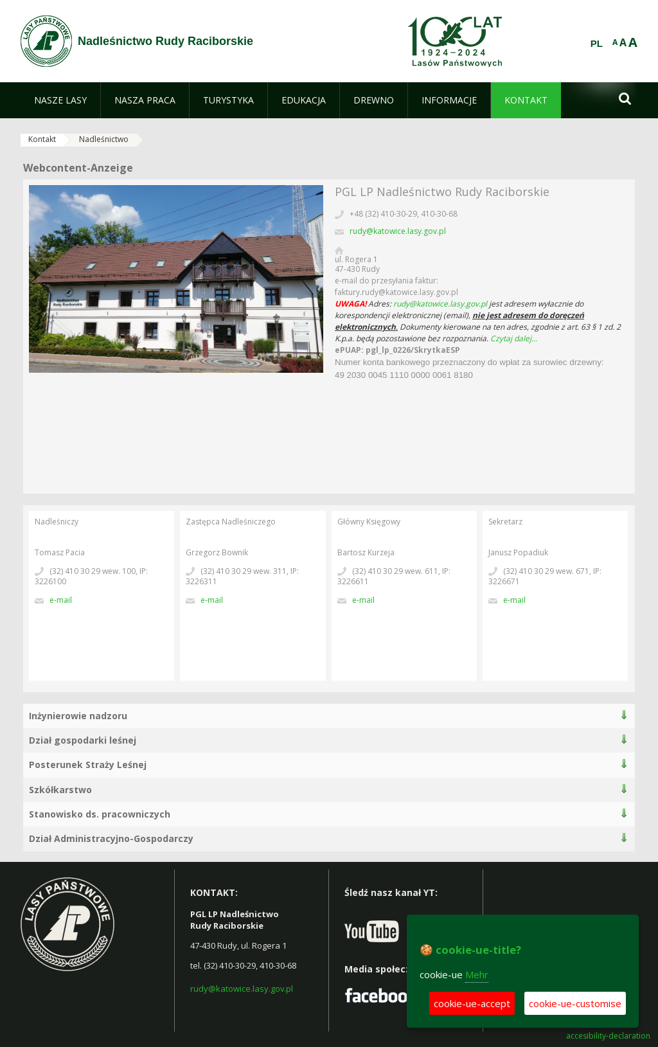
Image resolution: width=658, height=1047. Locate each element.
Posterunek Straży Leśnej (88, 764)
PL (597, 44)
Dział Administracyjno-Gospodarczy (111, 838)
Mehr (476, 974)
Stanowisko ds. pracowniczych (99, 814)
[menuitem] (60, 100)
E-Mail (60, 600)
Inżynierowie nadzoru (78, 716)
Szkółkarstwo (60, 789)
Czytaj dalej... (513, 338)
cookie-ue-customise (575, 1003)
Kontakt (42, 139)
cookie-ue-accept (472, 1003)
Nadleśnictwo (104, 139)
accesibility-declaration (608, 1036)
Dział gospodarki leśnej (82, 740)
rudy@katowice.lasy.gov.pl (398, 231)
